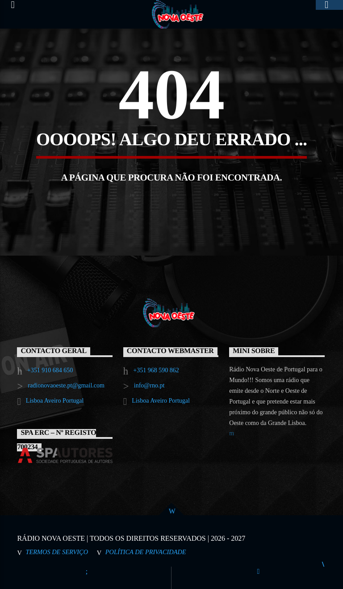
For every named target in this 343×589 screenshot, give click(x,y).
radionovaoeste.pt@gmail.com (66, 385)
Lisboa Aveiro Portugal (55, 400)
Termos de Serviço (56, 551)
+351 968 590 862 (156, 370)
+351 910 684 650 (50, 370)
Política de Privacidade (145, 551)
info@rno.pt (149, 385)
